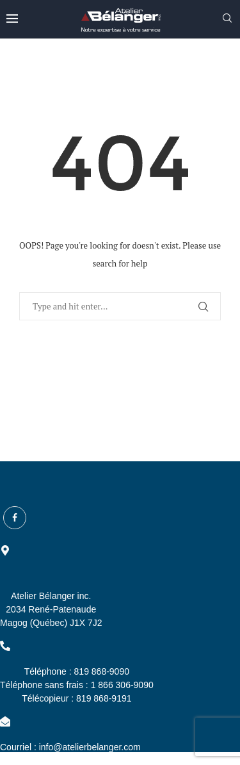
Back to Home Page (120, 362)
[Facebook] (14, 517)
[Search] (227, 19)
